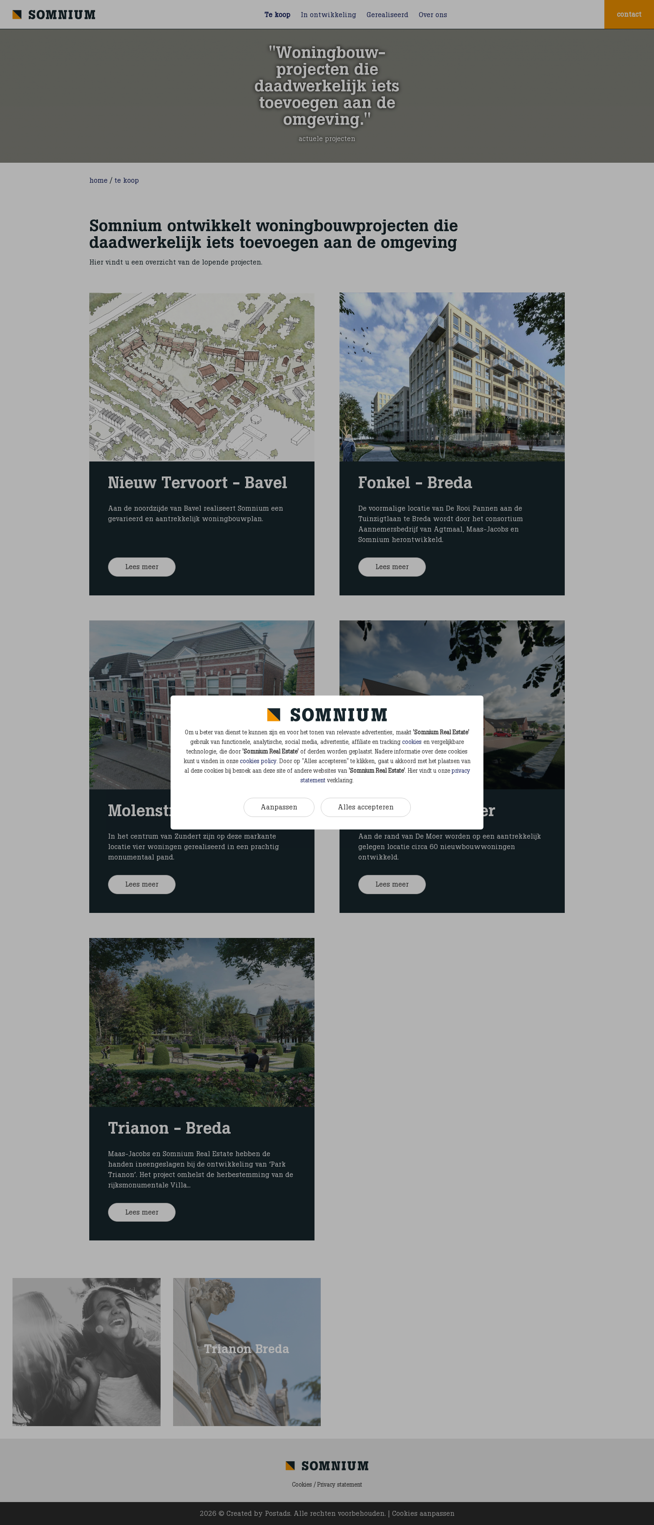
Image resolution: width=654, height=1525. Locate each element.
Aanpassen (279, 807)
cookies (412, 742)
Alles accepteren (366, 807)
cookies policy (258, 761)
